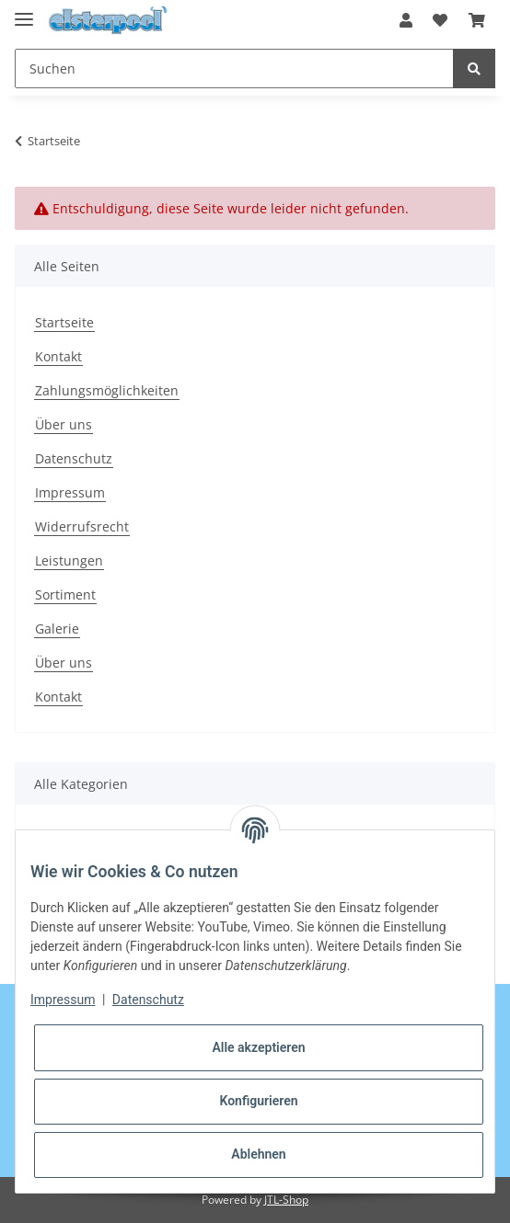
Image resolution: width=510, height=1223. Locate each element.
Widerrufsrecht (82, 526)
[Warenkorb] (476, 20)
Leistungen (69, 560)
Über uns (63, 424)
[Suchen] (234, 68)
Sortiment (65, 594)
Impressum (70, 492)
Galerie (57, 628)
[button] (406, 20)
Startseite (64, 322)
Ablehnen (258, 1154)
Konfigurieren (258, 1100)
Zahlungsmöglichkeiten (107, 390)
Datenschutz (73, 458)
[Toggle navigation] (24, 11)
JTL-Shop (286, 1199)
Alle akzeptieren (258, 1047)
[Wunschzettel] (440, 20)
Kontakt (58, 356)
